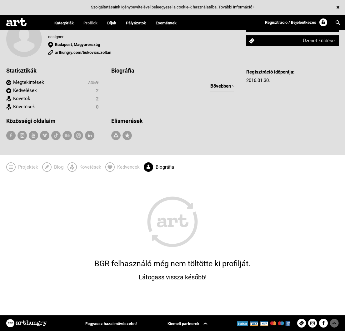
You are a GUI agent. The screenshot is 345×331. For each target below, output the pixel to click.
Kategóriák (64, 23)
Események (166, 23)
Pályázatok (136, 23)
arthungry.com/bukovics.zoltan (83, 52)
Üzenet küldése (319, 40)
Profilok (90, 23)
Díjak (111, 23)
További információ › (236, 7)
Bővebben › (222, 86)
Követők (21, 98)
